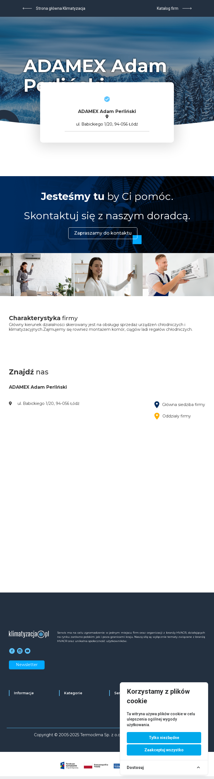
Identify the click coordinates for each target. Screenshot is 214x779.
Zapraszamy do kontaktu (103, 233)
